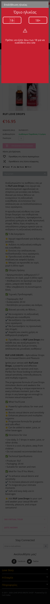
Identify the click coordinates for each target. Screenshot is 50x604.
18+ (38, 20)
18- (12, 20)
